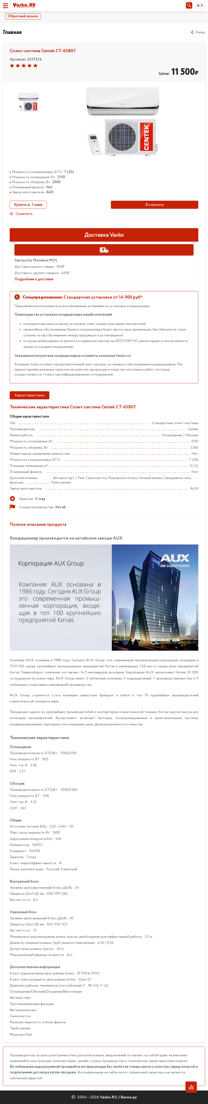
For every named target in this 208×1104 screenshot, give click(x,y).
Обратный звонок (23, 16)
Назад (197, 32)
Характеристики (29, 395)
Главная (12, 32)
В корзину (155, 205)
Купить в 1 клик (28, 205)
